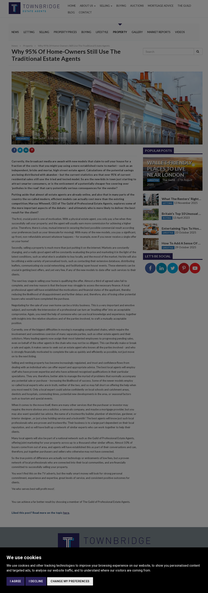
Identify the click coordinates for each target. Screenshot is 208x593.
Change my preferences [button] (70, 581)
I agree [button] (15, 581)
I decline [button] (36, 581)
